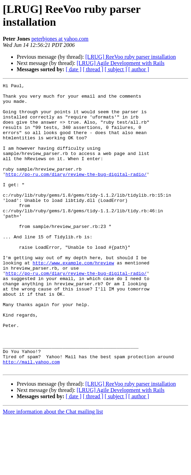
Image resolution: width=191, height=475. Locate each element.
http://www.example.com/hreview (73, 299)
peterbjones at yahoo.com (59, 39)
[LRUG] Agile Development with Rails (120, 63)
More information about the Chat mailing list (53, 469)
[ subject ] (116, 69)
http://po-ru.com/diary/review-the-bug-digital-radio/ (76, 193)
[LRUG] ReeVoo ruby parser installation (130, 57)
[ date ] (73, 69)
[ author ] (138, 69)
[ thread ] (93, 69)
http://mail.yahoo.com (31, 418)
